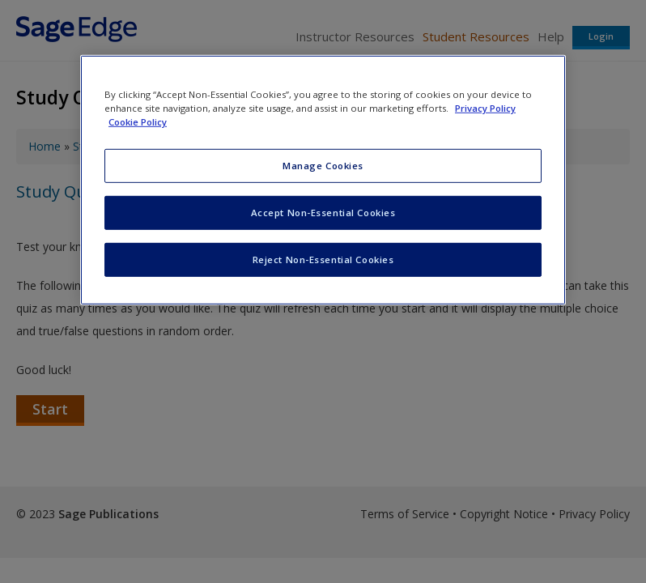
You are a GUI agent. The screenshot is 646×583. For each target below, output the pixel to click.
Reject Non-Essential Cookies (323, 259)
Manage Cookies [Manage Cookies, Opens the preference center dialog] (323, 166)
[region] (323, 180)
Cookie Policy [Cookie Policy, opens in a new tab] (137, 122)
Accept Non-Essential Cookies (323, 212)
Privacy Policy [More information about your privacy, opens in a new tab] (485, 108)
